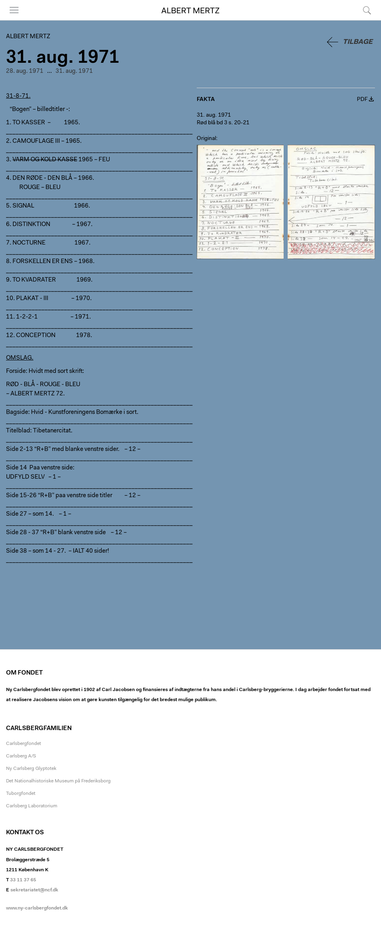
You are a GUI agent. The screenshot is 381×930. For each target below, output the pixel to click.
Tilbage (358, 42)
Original (206, 139)
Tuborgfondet (20, 793)
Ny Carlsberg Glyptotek (31, 768)
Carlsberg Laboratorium (31, 806)
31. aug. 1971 (74, 71)
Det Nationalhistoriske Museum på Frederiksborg (58, 781)
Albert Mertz (190, 11)
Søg (367, 10)
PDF (362, 100)
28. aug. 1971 (24, 71)
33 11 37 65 (23, 880)
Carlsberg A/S (21, 756)
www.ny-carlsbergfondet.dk (37, 908)
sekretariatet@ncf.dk (34, 890)
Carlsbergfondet (23, 743)
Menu (14, 10)
